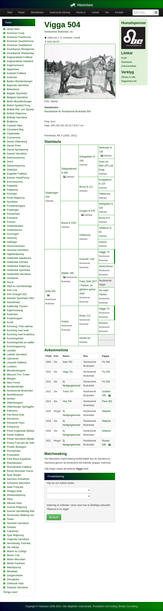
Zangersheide (15, 575)
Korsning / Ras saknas (20, 326)
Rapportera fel (129, 81)
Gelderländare (15, 225)
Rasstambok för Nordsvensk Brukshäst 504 (67, 111)
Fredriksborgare (16, 205)
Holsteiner (13, 278)
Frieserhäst (13, 213)
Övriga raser (10, 592)
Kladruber (12, 314)
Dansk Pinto (14, 145)
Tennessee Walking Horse (22, 515)
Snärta (64, 321)
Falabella (12, 185)
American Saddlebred (19, 45)
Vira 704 (67, 401)
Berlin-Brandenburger (19, 101)
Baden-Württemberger (20, 81)
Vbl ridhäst (13, 547)
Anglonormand (15, 65)
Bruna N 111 (86, 186)
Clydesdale (13, 133)
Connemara (13, 137)
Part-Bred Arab (15, 414)
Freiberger (13, 209)
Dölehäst (12, 169)
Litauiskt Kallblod (16, 362)
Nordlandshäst (15, 386)
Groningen (13, 233)
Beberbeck (13, 89)
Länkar (95, 12)
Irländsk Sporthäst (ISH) (21, 298)
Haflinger (12, 241)
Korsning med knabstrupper (23, 334)
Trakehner (12, 531)
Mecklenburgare (16, 370)
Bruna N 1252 (68, 223)
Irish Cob (12, 290)
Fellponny (12, 189)
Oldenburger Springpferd (21, 406)
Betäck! (54, 517)
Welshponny (14, 567)
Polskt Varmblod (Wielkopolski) (25, 438)
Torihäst (11, 527)
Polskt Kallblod (15, 434)
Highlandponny (15, 253)
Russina (103, 323)
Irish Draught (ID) (17, 294)
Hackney (12, 237)
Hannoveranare (16, 245)
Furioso (11, 221)
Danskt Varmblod (17, 153)
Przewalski (13, 454)
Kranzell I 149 (86, 259)
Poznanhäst (14, 450)
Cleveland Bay (15, 129)
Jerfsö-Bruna (106, 266)
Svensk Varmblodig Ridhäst (23, 511)
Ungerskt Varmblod (18, 539)
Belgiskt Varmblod (17, 97)
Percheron (13, 418)
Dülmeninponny (16, 165)
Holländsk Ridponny (18, 266)
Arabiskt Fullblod (16, 73)
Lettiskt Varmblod (17, 354)
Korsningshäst (15, 338)
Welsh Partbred (16, 563)
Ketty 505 (50, 291)
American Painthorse (19, 37)
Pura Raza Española (19, 458)
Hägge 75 (104, 252)
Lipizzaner (13, 358)
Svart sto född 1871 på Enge (106, 165)
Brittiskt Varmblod (17, 117)
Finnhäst (12, 193)
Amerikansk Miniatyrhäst (21, 49)
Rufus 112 (85, 315)
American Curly (15, 33)
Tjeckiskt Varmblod (18, 523)
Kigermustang (15, 310)
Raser (21, 12)
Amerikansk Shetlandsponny (23, 53)
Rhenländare (14, 462)
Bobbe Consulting (128, 606)
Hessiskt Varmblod (17, 249)
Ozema (103, 242)
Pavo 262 (107, 401)
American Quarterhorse (20, 41)
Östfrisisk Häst (15, 583)
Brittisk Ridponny (16, 113)
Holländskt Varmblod (19, 274)
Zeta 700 (67, 362)
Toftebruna (104, 193)
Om (107, 12)
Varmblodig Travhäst (19, 543)
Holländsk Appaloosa (19, 258)
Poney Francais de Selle (21, 442)
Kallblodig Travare (17, 306)
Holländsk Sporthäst (18, 270)
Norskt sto (84, 338)
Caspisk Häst (14, 125)
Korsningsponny (16, 346)
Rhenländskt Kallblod (19, 466)
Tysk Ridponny (15, 535)
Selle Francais (15, 486)
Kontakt (119, 12)
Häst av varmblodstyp (19, 286)
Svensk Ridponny (17, 507)
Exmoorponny (15, 181)
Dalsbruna (85, 235)
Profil (124, 58)
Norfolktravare (15, 394)
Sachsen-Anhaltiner (18, 478)
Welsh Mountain (16, 559)
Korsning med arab (18, 330)
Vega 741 (68, 371)
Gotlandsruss (14, 229)
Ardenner (12, 77)
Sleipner (106, 411)
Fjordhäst (12, 201)
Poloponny (13, 426)
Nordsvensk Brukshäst (20, 390)
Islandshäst (13, 302)
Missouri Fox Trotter (18, 374)
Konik (10, 322)
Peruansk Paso (15, 422)
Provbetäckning (55, 476)
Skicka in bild (128, 77)
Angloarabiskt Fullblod (19, 57)
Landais (11, 350)
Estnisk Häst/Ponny (18, 177)
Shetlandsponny (16, 495)
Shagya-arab (14, 490)
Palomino (12, 410)
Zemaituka (13, 579)
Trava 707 (68, 391)
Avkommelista (128, 66)
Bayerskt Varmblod (18, 85)
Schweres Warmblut (18, 482)
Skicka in (81, 12)
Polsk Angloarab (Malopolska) (24, 430)
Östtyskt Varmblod (17, 587)
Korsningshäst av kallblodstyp (24, 342)
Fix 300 (106, 362)
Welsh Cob (13, 555)
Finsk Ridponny (16, 197)
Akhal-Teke (13, 29)
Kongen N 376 (87, 210)
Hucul (10, 282)
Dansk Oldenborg (17, 141)
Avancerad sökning (60, 12)
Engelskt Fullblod (17, 173)
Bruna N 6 (104, 218)
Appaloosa (13, 69)
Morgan (11, 378)
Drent (10, 161)
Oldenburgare (15, 402)
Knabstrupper (14, 318)
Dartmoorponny (16, 157)
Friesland (12, 217)
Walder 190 (67, 273)
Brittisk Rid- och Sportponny (23, 109)
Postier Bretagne (16, 446)
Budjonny (12, 121)
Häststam (81, 5)
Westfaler (12, 571)
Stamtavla (126, 62)
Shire (10, 499)
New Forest (13, 382)
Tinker (10, 519)
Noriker (11, 398)
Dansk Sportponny (17, 149)
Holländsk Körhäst (17, 262)
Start (9, 12)
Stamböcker (37, 12)
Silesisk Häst (14, 503)
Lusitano (12, 366)
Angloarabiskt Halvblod (20, 61)
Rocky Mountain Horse (20, 470)
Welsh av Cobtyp (16, 551)
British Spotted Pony (19, 105)
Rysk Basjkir (14, 474)
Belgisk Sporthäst (17, 93)
